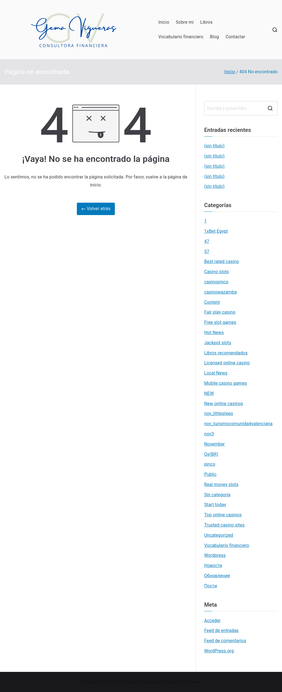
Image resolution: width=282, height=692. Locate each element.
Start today (215, 504)
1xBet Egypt (216, 231)
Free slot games (220, 322)
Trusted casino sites (224, 525)
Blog (214, 36)
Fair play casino (219, 312)
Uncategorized (218, 535)
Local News (215, 373)
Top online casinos (223, 514)
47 (206, 241)
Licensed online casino (227, 362)
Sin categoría (217, 494)
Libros (206, 22)
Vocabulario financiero (180, 36)
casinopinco (216, 281)
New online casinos (223, 403)
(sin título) (214, 145)
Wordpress (215, 555)
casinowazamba (220, 292)
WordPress (189, 682)
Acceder (212, 620)
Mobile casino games (225, 383)
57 (206, 251)
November (214, 444)
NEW (209, 393)
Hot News (214, 332)
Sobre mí (185, 22)
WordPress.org (219, 650)
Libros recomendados (226, 353)
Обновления (217, 575)
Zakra (172, 682)
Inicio (163, 22)
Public (210, 474)
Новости (213, 565)
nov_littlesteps (218, 413)
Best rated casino (221, 261)
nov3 (209, 433)
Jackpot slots (217, 342)
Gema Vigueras (126, 682)
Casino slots (216, 271)
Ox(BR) (211, 454)
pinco (209, 464)
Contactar (235, 36)
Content (212, 302)
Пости (210, 585)
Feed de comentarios (225, 640)
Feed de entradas (221, 630)
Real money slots (221, 484)
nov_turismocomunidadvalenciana (238, 423)
